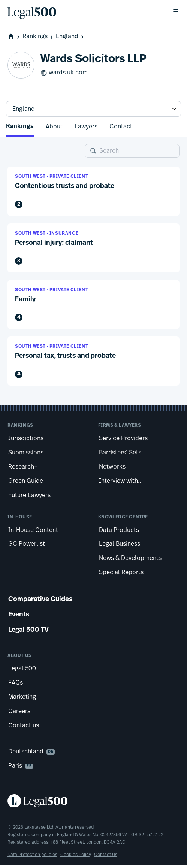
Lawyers (86, 127)
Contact (120, 127)
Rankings (38, 36)
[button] (93, 191)
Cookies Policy (75, 854)
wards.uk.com (64, 73)
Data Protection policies (32, 854)
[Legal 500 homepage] (93, 801)
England (70, 36)
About (54, 127)
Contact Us (105, 854)
